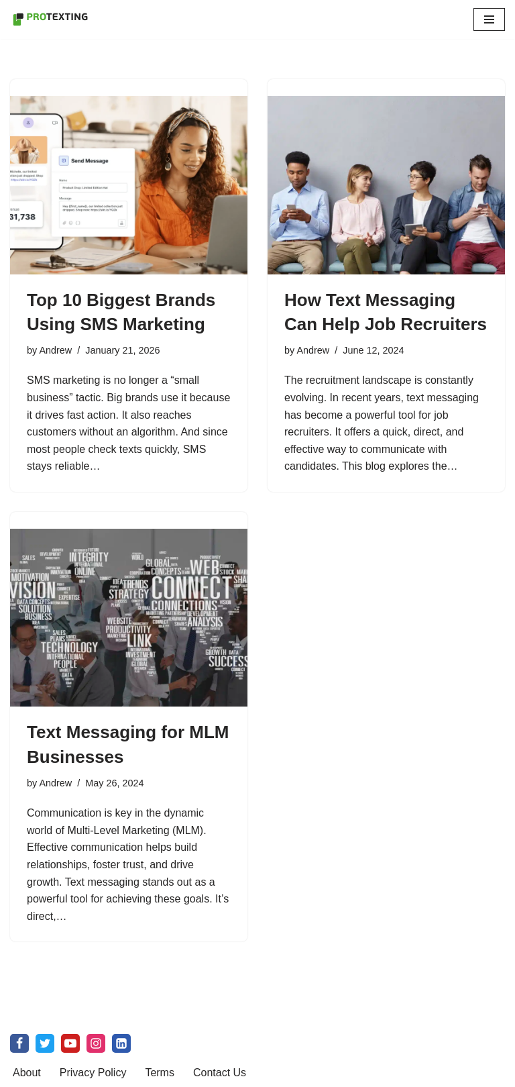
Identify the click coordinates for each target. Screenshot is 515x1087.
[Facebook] (19, 1043)
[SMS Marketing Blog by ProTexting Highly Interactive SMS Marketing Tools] (50, 19)
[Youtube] (70, 1043)
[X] (45, 1043)
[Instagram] (96, 1043)
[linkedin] (121, 1043)
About (27, 1072)
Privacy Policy (93, 1072)
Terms (159, 1072)
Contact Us (219, 1072)
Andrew (55, 350)
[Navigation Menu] (489, 19)
